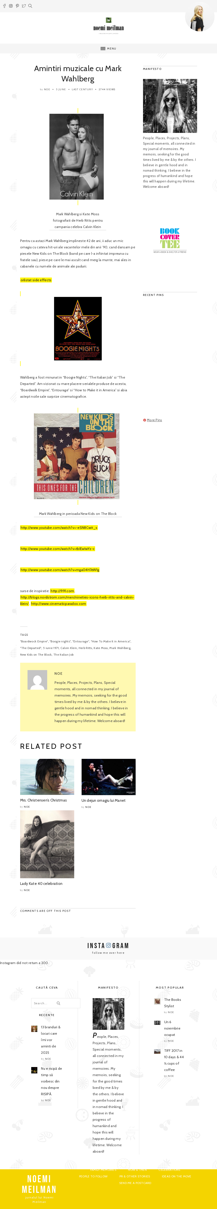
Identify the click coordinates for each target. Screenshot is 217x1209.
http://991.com (62, 591)
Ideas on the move (176, 1176)
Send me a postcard (135, 1183)
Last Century (82, 89)
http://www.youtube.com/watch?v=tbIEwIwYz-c (58, 549)
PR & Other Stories (134, 1176)
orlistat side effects (36, 280)
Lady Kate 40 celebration (41, 883)
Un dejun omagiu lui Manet (104, 800)
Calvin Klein (68, 648)
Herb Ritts (85, 648)
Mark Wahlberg (119, 648)
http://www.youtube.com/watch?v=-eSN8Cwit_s (59, 527)
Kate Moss (101, 648)
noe (47, 89)
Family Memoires (103, 1169)
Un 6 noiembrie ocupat (172, 1028)
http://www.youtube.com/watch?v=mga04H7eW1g (60, 570)
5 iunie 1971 (51, 648)
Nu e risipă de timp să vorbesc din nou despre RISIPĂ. (51, 1081)
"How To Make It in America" (111, 641)
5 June (61, 89)
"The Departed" (31, 648)
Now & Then (137, 1169)
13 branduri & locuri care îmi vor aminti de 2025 (50, 1040)
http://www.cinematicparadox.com (58, 603)
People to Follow (93, 1176)
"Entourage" (80, 641)
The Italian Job (63, 654)
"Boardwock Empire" (34, 641)
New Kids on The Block (36, 654)
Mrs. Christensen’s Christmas (43, 800)
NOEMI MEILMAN (39, 1184)
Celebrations (169, 1169)
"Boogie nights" (60, 641)
